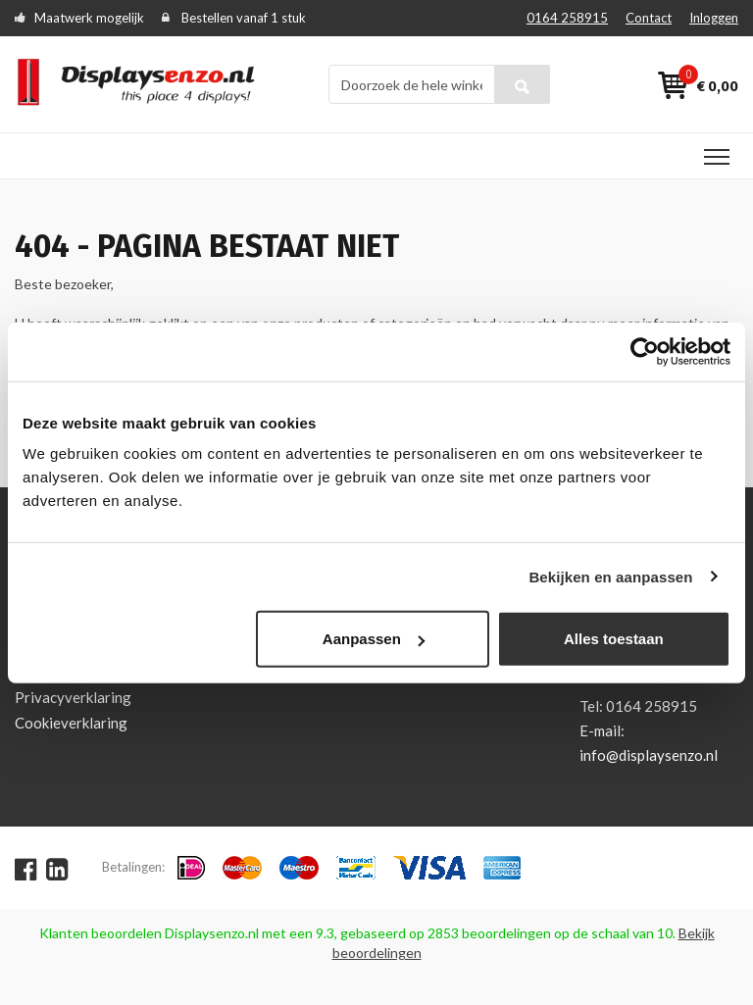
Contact (649, 17)
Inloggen (713, 17)
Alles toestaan (614, 638)
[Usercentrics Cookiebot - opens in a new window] (644, 351)
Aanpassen (374, 638)
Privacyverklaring (73, 697)
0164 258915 (567, 17)
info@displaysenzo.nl (648, 755)
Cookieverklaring (71, 722)
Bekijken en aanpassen (610, 576)
